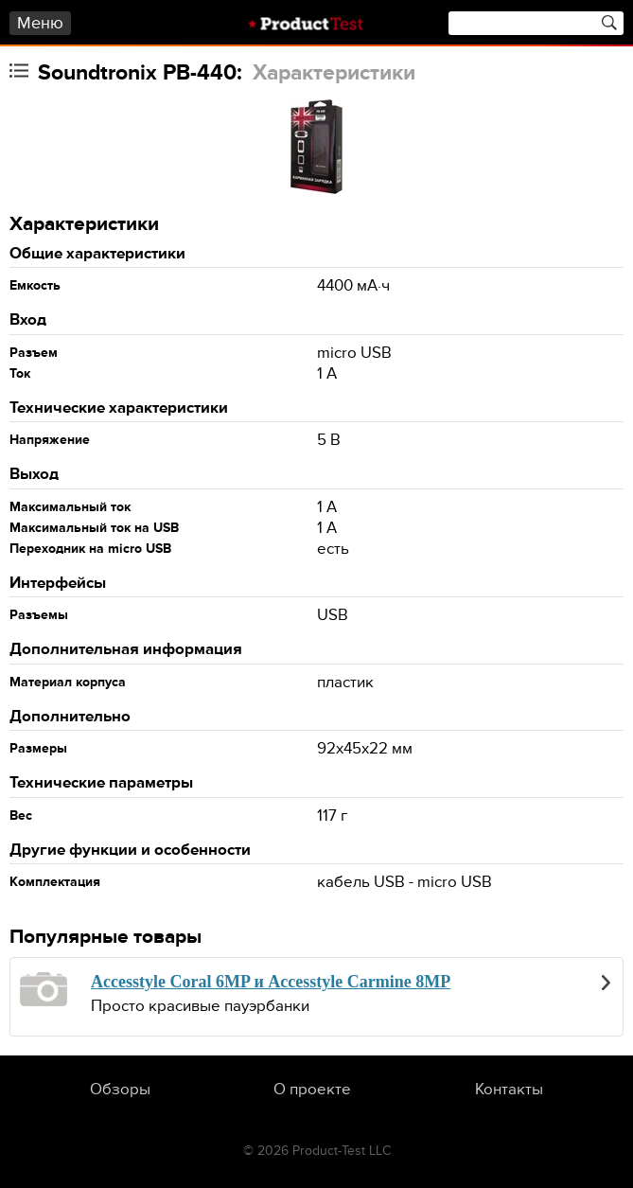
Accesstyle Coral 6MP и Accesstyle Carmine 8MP (270, 981)
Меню (40, 23)
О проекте (312, 1089)
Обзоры (120, 1089)
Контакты (509, 1089)
